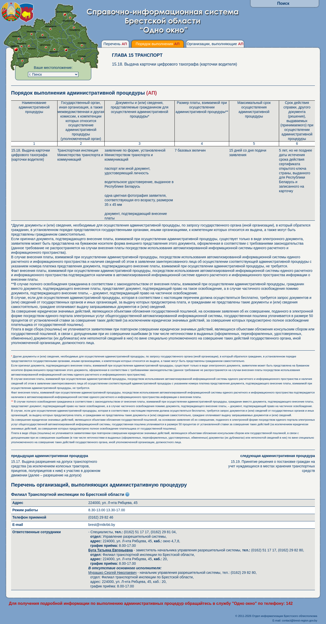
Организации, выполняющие (215, 44)
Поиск (283, 3)
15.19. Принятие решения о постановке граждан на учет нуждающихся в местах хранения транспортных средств (269, 463)
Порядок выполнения (158, 44)
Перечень (115, 44)
